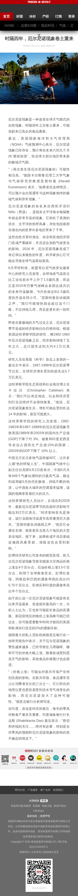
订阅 (58, 16)
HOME (9, 25)
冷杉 (32, 16)
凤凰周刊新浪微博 (21, 805)
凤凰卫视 (47, 805)
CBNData (38, 810)
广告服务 (33, 790)
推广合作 (45, 790)
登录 (71, 16)
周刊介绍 (20, 790)
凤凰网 (36, 805)
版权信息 (32, 816)
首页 (6, 16)
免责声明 (45, 816)
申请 (43, 800)
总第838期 (28, 25)
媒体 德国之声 (48, 46)
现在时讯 (47, 25)
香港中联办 (60, 805)
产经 (45, 16)
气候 (62, 25)
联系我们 (58, 790)
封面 (19, 16)
